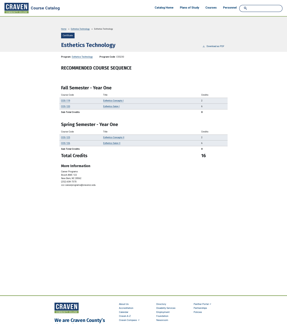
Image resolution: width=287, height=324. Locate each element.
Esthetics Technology (80, 29)
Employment (163, 312)
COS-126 (65, 143)
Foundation (162, 316)
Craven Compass (129, 320)
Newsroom (162, 320)
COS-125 (65, 137)
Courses (211, 7)
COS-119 (65, 100)
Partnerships (200, 308)
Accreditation (126, 308)
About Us (124, 304)
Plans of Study (189, 7)
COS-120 (65, 106)
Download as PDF (213, 46)
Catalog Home (164, 7)
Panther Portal (203, 304)
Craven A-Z (125, 316)
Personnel (230, 7)
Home (63, 29)
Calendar (123, 312)
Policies (198, 312)
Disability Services (165, 308)
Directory (161, 304)
